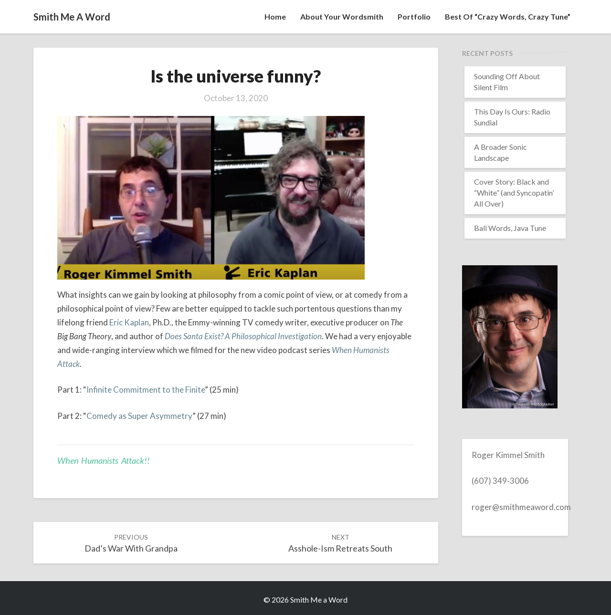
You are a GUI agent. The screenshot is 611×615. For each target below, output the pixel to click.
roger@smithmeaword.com (521, 507)
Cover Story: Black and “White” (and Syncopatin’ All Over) (514, 192)
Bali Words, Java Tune (510, 227)
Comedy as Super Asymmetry (139, 416)
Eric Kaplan (129, 322)
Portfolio (414, 16)
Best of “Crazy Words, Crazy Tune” (507, 16)
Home (275, 16)
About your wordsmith (341, 16)
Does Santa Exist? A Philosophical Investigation (243, 336)
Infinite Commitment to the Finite (145, 390)
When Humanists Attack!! (103, 460)
